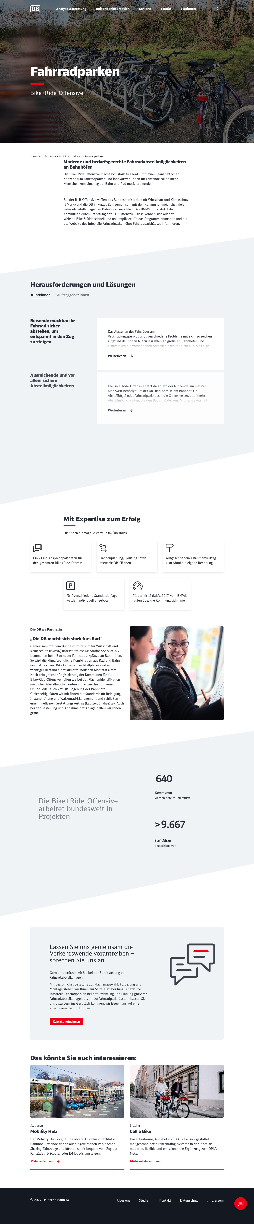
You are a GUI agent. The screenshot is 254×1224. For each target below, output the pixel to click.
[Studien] (144, 1200)
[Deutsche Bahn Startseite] (42, 9)
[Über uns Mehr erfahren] (123, 1200)
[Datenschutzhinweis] (189, 1200)
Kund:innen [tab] (41, 295)
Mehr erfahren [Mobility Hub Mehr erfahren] (41, 1161)
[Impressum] (215, 1200)
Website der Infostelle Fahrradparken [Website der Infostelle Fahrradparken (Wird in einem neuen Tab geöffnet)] (96, 224)
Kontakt (165, 1200)
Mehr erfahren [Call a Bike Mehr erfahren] (141, 1161)
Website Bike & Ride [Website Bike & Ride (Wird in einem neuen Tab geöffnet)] (78, 219)
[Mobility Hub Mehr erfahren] (77, 1117)
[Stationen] (51, 156)
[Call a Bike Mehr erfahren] (177, 1117)
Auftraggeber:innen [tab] (73, 295)
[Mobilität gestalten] (36, 156)
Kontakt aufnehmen (66, 1021)
